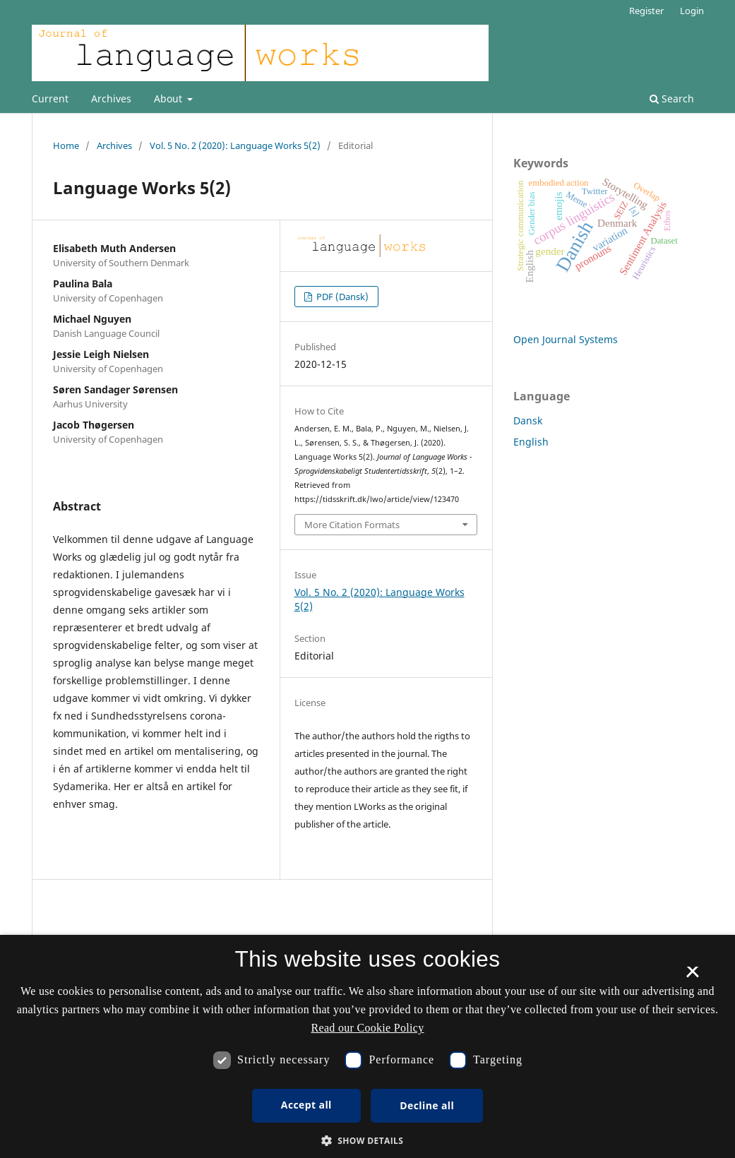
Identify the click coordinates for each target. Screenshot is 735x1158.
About (169, 98)
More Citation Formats (352, 524)
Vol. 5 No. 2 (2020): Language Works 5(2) (235, 145)
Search (672, 98)
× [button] (692, 976)
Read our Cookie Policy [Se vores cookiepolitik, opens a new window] (367, 1028)
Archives (111, 98)
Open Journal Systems (565, 339)
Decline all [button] (427, 1105)
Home (66, 145)
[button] (368, 1140)
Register (646, 10)
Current (50, 98)
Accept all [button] (306, 1104)
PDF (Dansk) (341, 296)
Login (692, 10)
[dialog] (367, 1046)
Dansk (527, 420)
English (531, 441)
